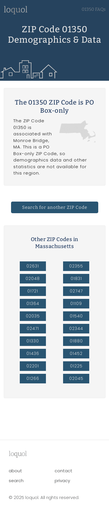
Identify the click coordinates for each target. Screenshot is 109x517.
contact (63, 471)
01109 (76, 303)
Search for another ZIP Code (54, 207)
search (16, 480)
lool (18, 454)
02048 (33, 278)
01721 (32, 291)
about (15, 471)
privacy (62, 480)
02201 (32, 366)
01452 (76, 353)
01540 (76, 316)
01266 (32, 378)
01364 (32, 303)
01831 (76, 278)
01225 (76, 366)
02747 (76, 291)
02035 (33, 316)
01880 (76, 341)
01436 (32, 353)
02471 (33, 328)
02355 (76, 266)
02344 (76, 328)
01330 (32, 341)
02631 (32, 266)
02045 (76, 378)
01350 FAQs (94, 9)
